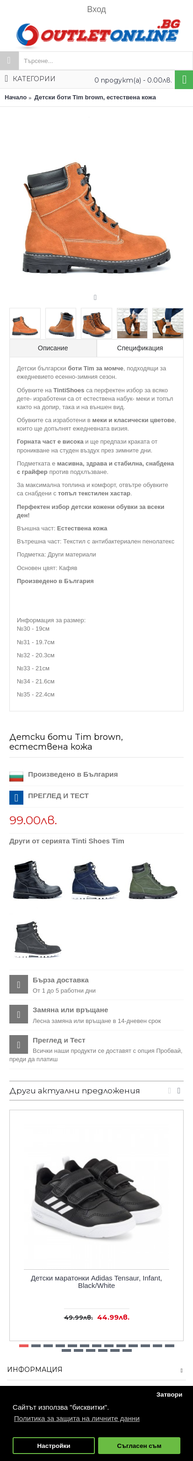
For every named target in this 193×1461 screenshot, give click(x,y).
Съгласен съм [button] (139, 1445)
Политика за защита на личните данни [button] (77, 1418)
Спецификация (140, 348)
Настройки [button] (53, 1445)
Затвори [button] (170, 1394)
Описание (53, 348)
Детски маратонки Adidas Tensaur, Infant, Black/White (96, 1282)
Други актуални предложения (74, 1090)
